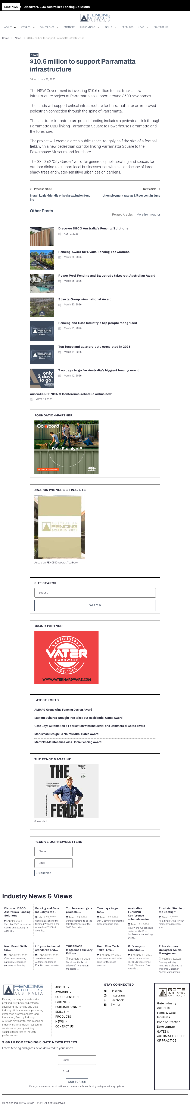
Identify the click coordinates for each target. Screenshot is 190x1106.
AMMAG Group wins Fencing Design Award (63, 709)
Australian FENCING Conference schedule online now (71, 394)
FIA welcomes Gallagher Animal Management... (170, 945)
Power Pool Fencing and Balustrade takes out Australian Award (107, 275)
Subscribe (44, 873)
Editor (33, 79)
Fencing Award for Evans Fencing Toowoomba (94, 252)
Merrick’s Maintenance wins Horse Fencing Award (68, 742)
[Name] (53, 851)
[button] (10, 28)
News (18, 38)
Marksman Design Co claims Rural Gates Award (66, 734)
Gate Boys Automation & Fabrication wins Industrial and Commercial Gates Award (89, 726)
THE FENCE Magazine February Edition (78, 945)
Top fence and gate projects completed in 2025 (94, 346)
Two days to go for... (109, 908)
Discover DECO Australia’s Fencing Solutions (93, 228)
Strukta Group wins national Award (85, 299)
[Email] (53, 863)
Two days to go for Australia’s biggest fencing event (98, 370)
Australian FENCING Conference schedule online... (141, 911)
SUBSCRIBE (77, 1076)
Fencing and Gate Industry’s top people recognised (97, 323)
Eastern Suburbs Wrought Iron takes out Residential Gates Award (78, 717)
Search (95, 605)
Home (5, 38)
